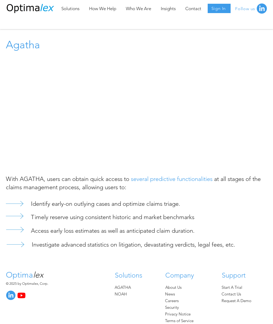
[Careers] (173, 300)
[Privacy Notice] (181, 314)
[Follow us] (246, 8)
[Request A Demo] (239, 300)
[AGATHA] (124, 287)
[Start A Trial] (234, 287)
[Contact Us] (236, 294)
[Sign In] (219, 8)
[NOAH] (124, 294)
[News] (173, 294)
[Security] (173, 307)
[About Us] (174, 287)
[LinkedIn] (10, 295)
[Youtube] (21, 295)
